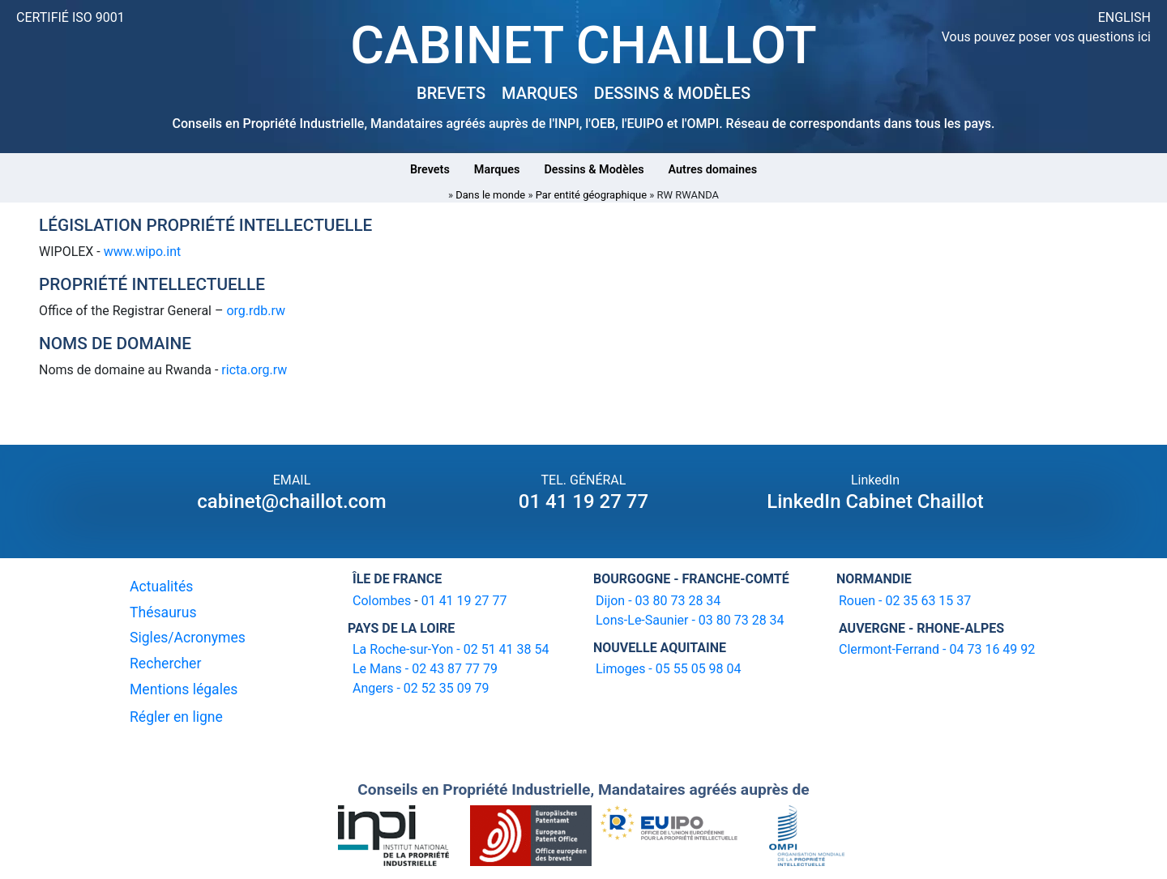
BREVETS (451, 93)
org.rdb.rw (255, 310)
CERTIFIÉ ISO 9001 (70, 17)
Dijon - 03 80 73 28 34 (658, 600)
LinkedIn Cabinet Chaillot (875, 501)
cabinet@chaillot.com (291, 501)
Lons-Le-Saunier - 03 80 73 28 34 (690, 620)
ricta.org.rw (254, 370)
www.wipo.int (143, 251)
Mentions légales (183, 689)
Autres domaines (713, 170)
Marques (497, 170)
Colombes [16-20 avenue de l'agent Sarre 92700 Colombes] (382, 600)
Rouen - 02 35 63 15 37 (905, 600)
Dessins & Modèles (593, 170)
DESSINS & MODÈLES (672, 93)
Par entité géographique (591, 195)
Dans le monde (490, 195)
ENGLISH (1124, 17)
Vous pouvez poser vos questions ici (1046, 37)
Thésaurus (163, 612)
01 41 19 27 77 (583, 501)
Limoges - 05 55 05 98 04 (669, 668)
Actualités (161, 586)
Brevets (430, 170)
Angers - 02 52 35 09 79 (421, 688)
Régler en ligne (176, 717)
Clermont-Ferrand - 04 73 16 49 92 (937, 649)
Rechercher (165, 663)
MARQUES (540, 93)
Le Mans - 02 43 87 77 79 (425, 668)
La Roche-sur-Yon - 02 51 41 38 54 (451, 649)
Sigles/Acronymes (188, 637)
